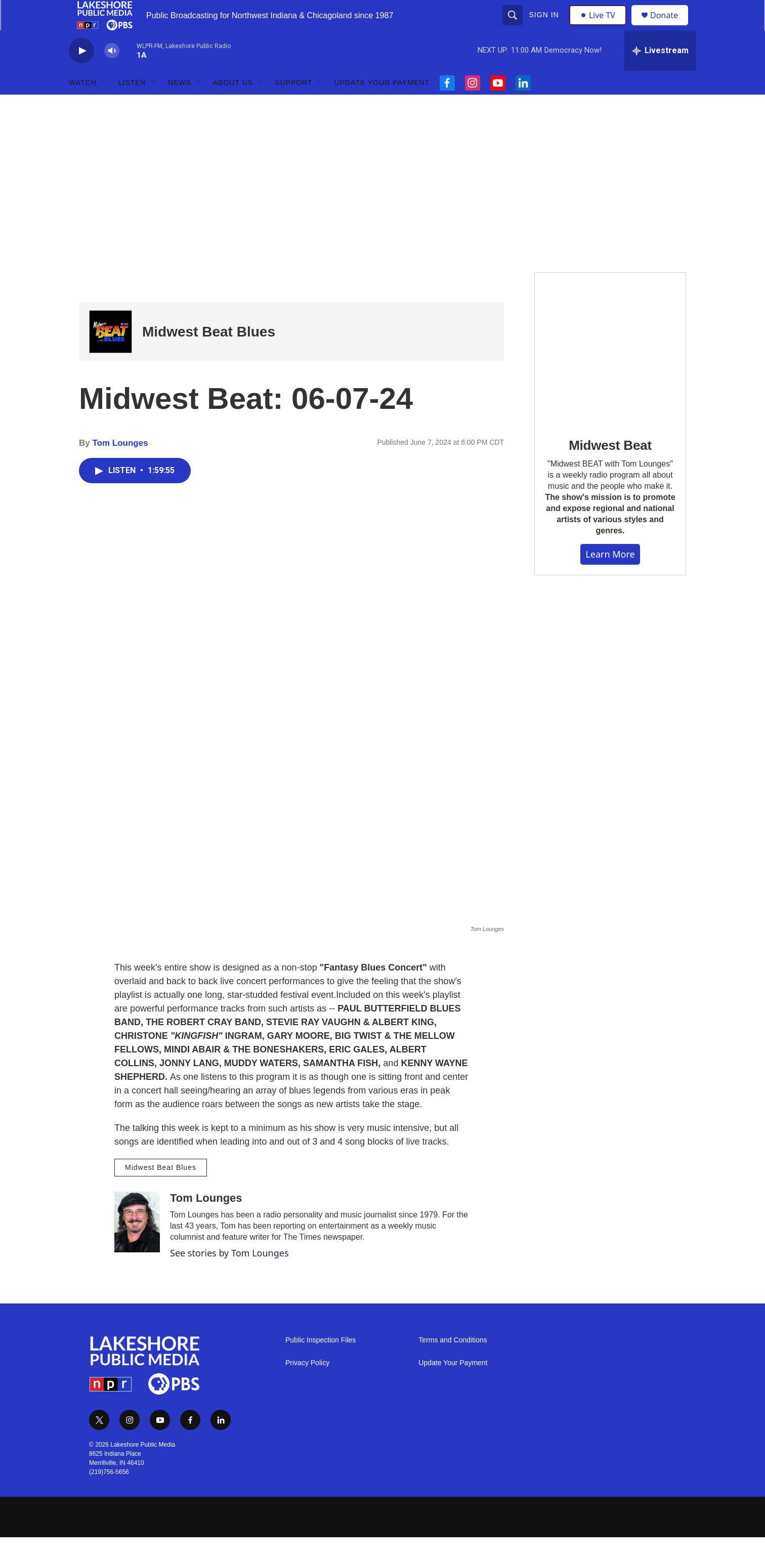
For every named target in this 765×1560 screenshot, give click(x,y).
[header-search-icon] (513, 26)
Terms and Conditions (452, 1363)
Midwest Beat (610, 468)
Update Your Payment (382, 105)
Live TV (600, 26)
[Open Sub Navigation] (104, 105)
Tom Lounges (120, 466)
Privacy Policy (307, 1385)
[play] (81, 73)
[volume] (111, 73)
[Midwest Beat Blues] (110, 354)
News (179, 105)
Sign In (545, 26)
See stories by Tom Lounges (229, 1276)
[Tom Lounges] (137, 1244)
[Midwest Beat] (610, 371)
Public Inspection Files (320, 1363)
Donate (670, 26)
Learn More (609, 577)
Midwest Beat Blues (208, 354)
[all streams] (660, 73)
